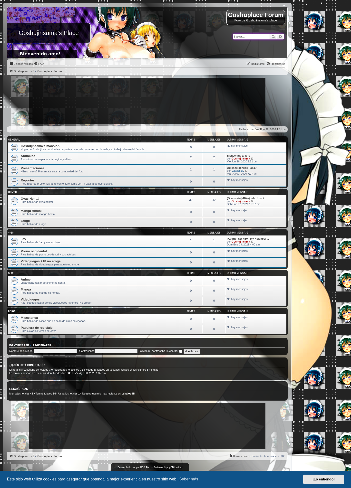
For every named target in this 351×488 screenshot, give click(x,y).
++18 (11, 232)
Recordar (174, 350)
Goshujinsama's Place (49, 32)
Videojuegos (30, 299)
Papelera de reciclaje (37, 327)
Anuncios (28, 156)
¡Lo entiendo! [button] (323, 479)
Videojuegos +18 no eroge (41, 261)
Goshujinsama (241, 158)
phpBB (140, 467)
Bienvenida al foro (238, 155)
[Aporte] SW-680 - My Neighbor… (248, 238)
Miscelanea (29, 317)
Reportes (28, 180)
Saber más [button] (188, 479)
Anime (25, 279)
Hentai (12, 192)
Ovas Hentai (30, 198)
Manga (26, 289)
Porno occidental (34, 251)
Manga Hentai (31, 211)
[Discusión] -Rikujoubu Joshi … (247, 198)
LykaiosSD (238, 170)
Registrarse (42, 345)
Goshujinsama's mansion (40, 146)
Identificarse (19, 345)
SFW (10, 273)
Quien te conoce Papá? (242, 167)
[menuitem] (39, 64)
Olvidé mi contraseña (152, 350)
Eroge (25, 221)
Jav (23, 239)
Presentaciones (33, 168)
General (14, 139)
